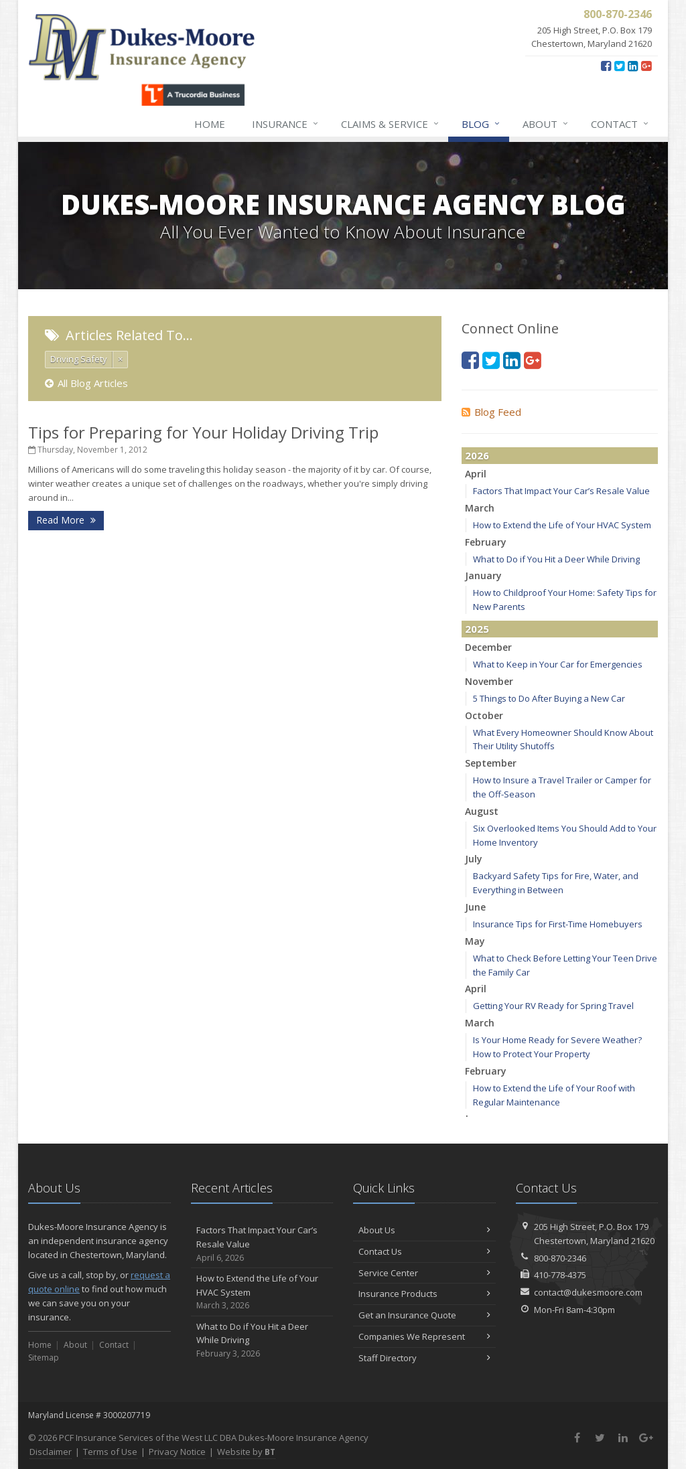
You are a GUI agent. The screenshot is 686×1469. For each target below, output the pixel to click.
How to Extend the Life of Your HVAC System (562, 525)
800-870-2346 (560, 1258)
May (475, 941)
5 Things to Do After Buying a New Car (549, 698)
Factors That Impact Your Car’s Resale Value (561, 491)
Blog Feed (491, 411)
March (479, 507)
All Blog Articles (86, 383)
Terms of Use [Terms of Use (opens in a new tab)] (110, 1452)
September (491, 763)
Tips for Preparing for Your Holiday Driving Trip (203, 432)
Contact (620, 124)
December (488, 647)
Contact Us (424, 1251)
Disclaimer (50, 1452)
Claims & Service (390, 124)
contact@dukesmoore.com (588, 1292)
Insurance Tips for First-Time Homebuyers (557, 924)
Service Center (424, 1273)
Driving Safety (78, 359)
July (473, 858)
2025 (477, 628)
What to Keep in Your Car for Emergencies (557, 664)
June (475, 907)
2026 (477, 455)
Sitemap (43, 1357)
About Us (424, 1230)
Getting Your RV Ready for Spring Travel (553, 1006)
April (475, 473)
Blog (481, 124)
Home (209, 124)
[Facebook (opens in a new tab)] (606, 66)
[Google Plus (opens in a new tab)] (646, 66)
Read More (66, 520)
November (489, 681)
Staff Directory (424, 1358)
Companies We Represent (424, 1336)
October (484, 715)
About (546, 124)
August (481, 811)
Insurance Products (424, 1294)
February (485, 542)
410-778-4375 (560, 1275)
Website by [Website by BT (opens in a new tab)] (246, 1452)
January (483, 575)
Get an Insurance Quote (424, 1315)
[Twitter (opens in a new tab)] (619, 66)
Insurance (286, 124)
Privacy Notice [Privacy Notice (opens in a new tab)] (177, 1452)
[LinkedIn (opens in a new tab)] (633, 66)
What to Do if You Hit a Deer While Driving (556, 559)
